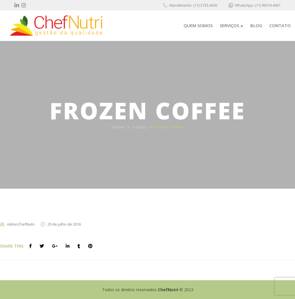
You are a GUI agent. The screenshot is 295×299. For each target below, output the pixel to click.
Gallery (139, 127)
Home (118, 127)
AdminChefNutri (21, 224)
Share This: (12, 246)
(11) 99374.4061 (268, 5)
